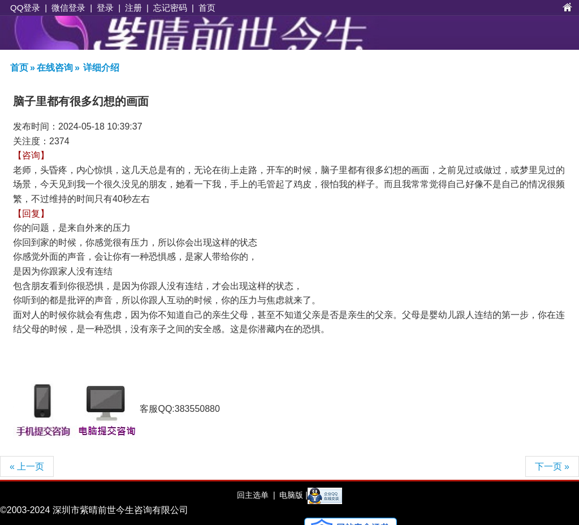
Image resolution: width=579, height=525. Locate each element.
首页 (206, 7)
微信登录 (68, 7)
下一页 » (552, 466)
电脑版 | (292, 495)
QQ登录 (25, 7)
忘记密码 (170, 7)
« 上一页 (27, 466)
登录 (105, 7)
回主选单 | (256, 495)
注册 (133, 7)
